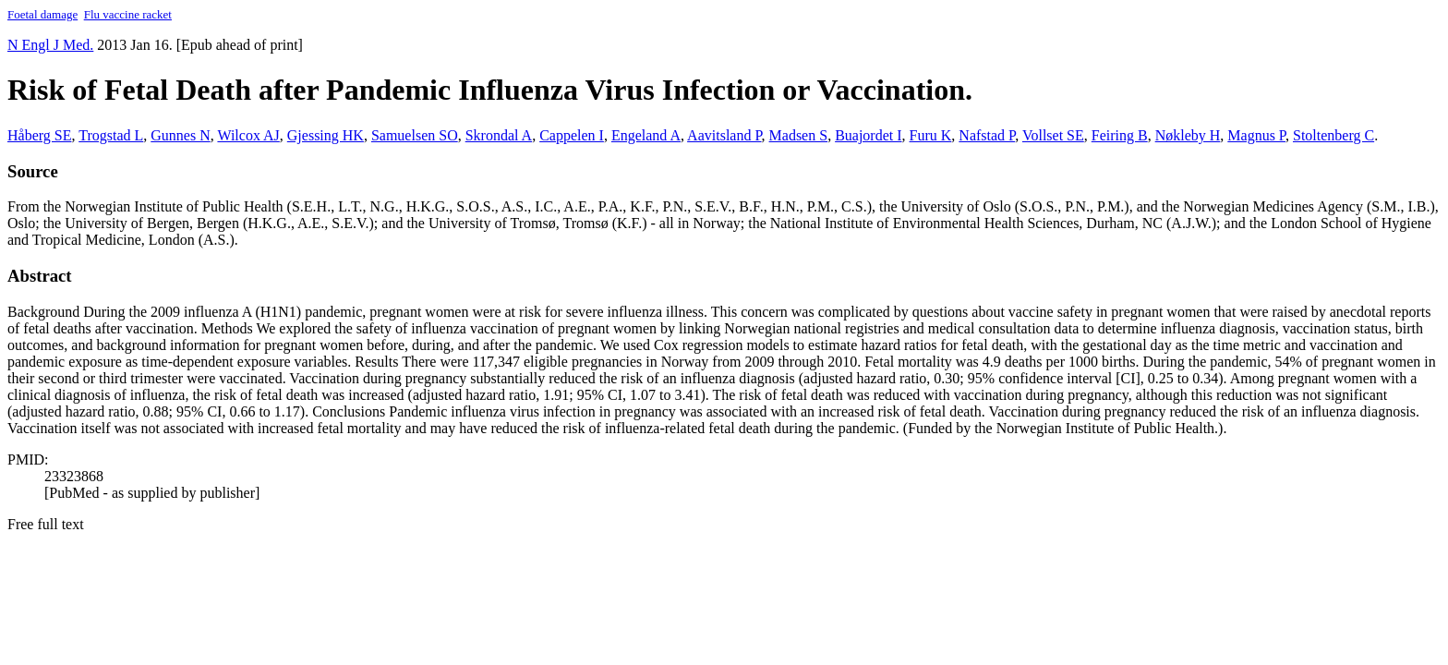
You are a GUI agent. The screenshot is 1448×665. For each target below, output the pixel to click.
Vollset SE (1053, 135)
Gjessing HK (325, 135)
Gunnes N (180, 135)
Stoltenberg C (1333, 135)
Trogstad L (110, 135)
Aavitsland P (724, 135)
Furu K (931, 135)
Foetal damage (42, 14)
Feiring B (1120, 135)
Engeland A (646, 135)
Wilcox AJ (248, 135)
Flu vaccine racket (128, 14)
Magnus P (1256, 135)
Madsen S (798, 135)
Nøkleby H (1188, 135)
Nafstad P (987, 135)
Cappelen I (571, 135)
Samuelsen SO (414, 135)
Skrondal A (498, 135)
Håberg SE (39, 135)
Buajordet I (868, 135)
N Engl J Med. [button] (50, 45)
